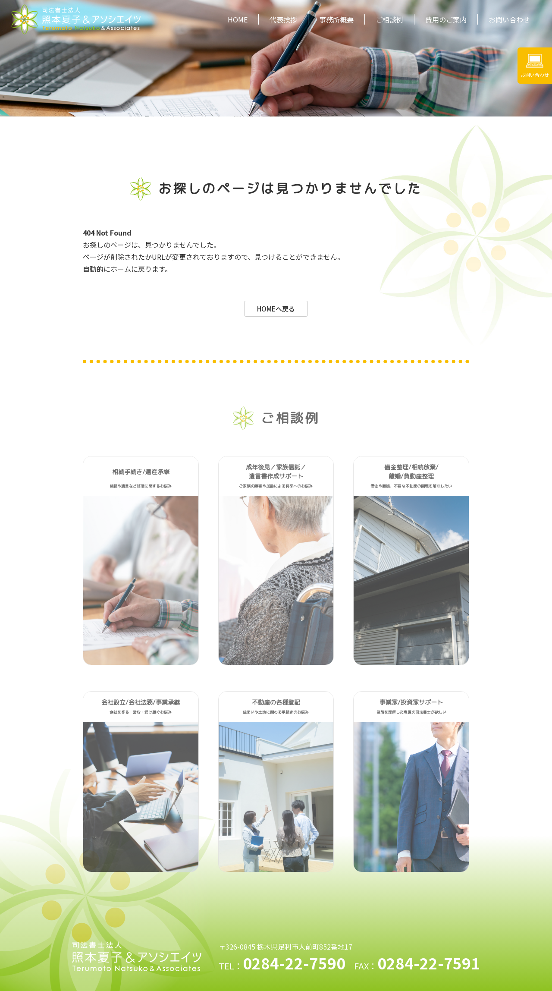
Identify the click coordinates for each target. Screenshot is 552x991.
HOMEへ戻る (276, 308)
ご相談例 (389, 19)
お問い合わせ (509, 19)
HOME (238, 19)
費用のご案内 (446, 19)
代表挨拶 (283, 19)
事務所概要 (336, 19)
